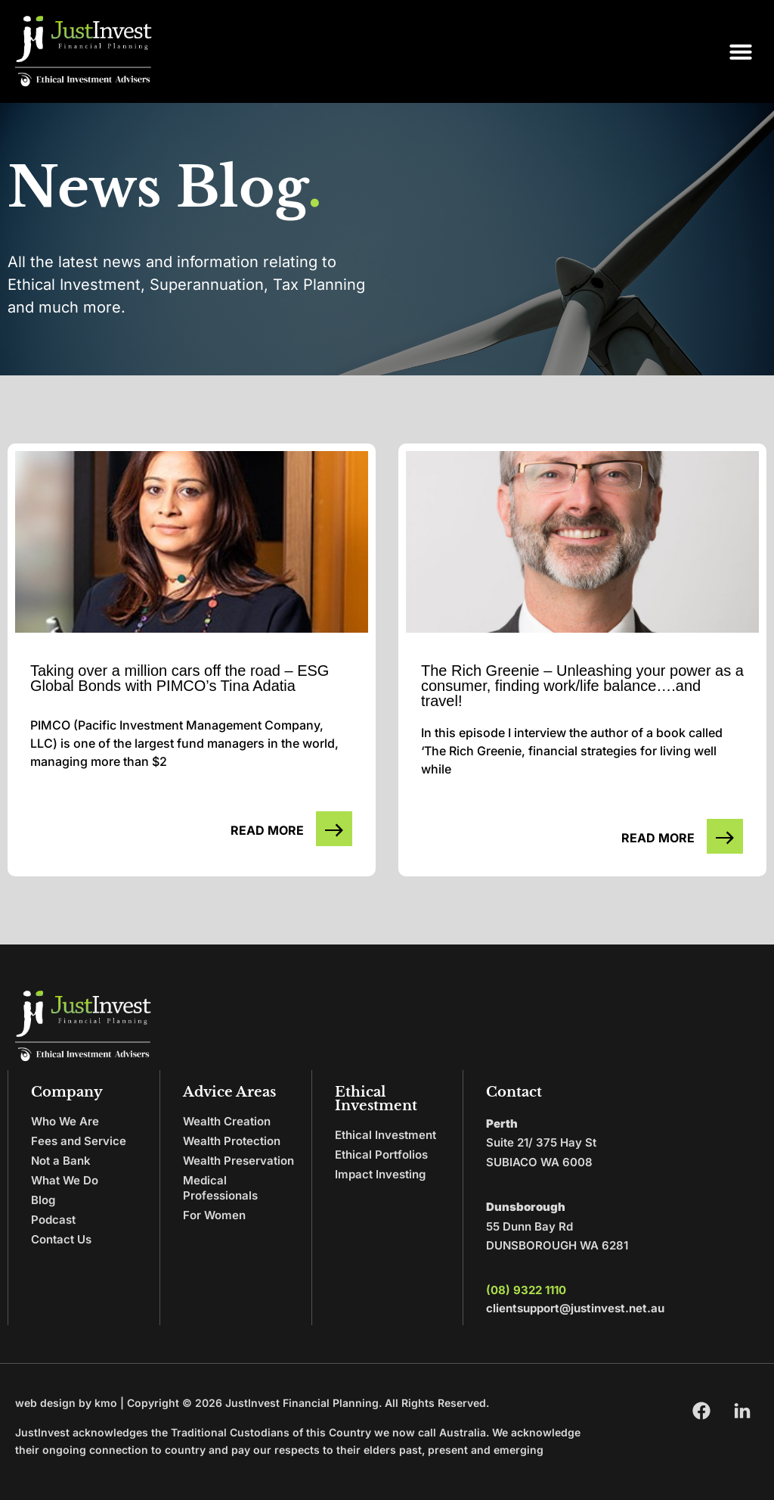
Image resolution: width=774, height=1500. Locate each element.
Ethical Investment (385, 1135)
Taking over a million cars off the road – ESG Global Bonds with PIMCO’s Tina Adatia (179, 678)
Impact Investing (380, 1174)
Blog (43, 1200)
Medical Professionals (220, 1188)
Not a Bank (61, 1160)
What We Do (64, 1180)
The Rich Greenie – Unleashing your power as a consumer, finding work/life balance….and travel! (582, 685)
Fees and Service (78, 1141)
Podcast (53, 1219)
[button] (741, 51)
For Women (214, 1215)
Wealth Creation (227, 1121)
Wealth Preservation (238, 1160)
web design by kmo (66, 1402)
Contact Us (61, 1239)
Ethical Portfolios (381, 1154)
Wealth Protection (231, 1141)
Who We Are (65, 1121)
